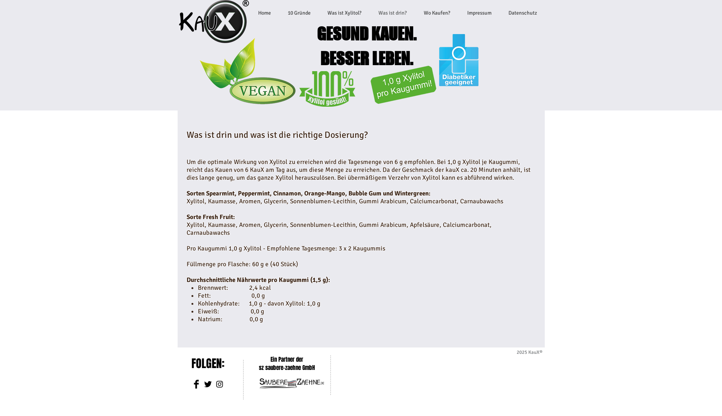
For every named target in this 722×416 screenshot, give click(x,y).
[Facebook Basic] (196, 384)
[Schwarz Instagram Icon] (219, 384)
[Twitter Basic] (207, 384)
